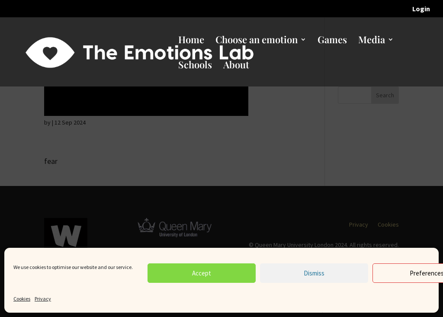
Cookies (21, 298)
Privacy (43, 298)
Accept (201, 273)
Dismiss (314, 273)
